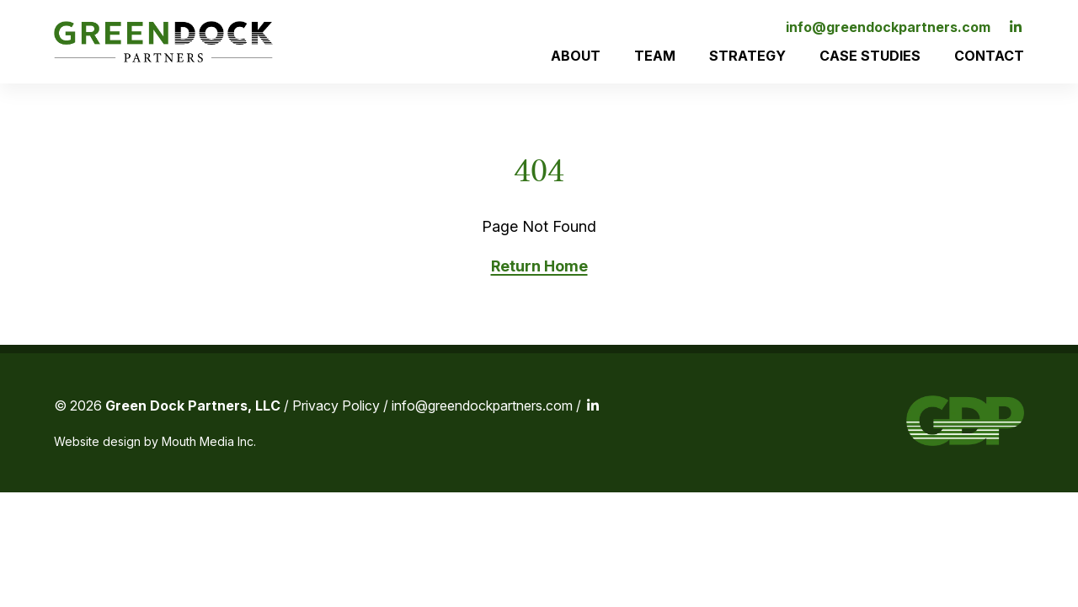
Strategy (747, 55)
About (575, 55)
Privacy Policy (336, 405)
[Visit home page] (163, 41)
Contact (989, 55)
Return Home (539, 266)
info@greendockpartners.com (888, 27)
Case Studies (870, 55)
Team (654, 55)
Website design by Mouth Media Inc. (155, 441)
